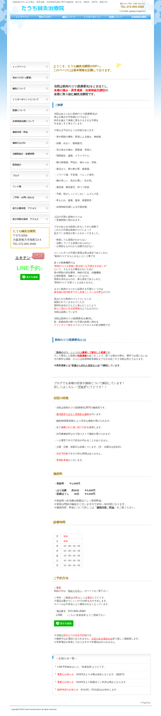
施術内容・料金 (105, 507)
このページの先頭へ (145, 703)
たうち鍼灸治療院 (43, 8)
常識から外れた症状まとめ (86, 365)
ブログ (82, 387)
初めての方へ (75, 591)
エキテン (23, 258)
